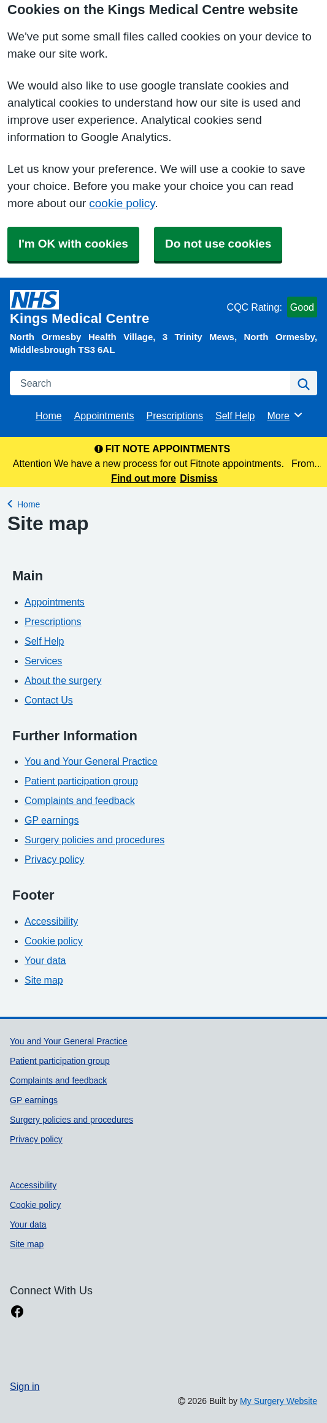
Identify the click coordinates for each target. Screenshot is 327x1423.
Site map (44, 980)
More (285, 415)
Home (49, 415)
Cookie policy (54, 941)
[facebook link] (17, 1311)
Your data (45, 960)
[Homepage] (116, 307)
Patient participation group (81, 781)
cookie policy (122, 203)
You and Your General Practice (91, 761)
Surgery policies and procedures (94, 839)
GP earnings (52, 820)
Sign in (24, 1386)
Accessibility (51, 921)
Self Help (235, 415)
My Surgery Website (278, 1401)
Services (43, 661)
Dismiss (198, 478)
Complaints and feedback (80, 800)
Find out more (143, 478)
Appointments (104, 415)
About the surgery (63, 680)
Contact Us (49, 700)
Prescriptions (175, 415)
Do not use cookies (218, 243)
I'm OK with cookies (73, 243)
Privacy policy (54, 859)
